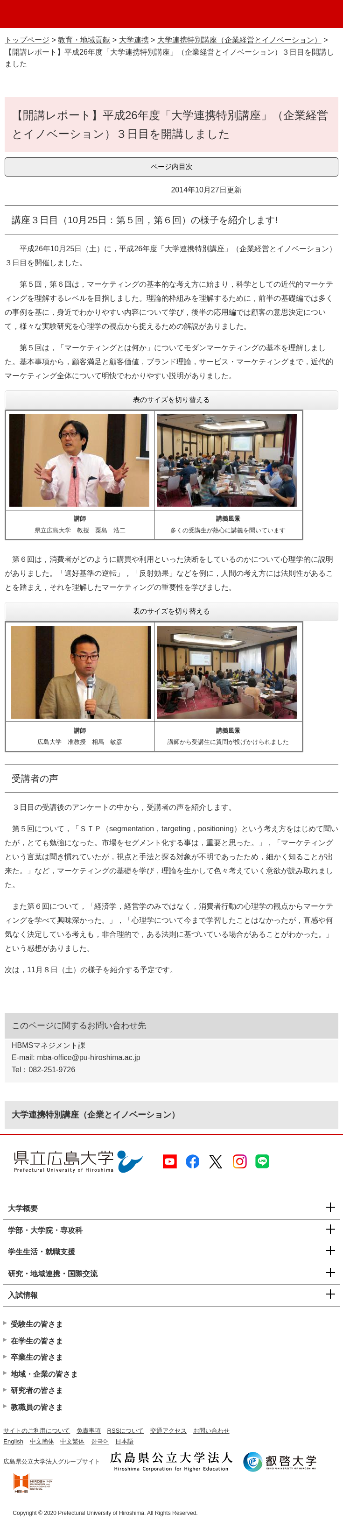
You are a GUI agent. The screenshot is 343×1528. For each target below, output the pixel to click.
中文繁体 (72, 1441)
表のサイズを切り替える (171, 399)
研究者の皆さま (37, 1390)
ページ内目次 (172, 166)
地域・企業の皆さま (44, 1374)
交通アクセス (168, 1430)
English (13, 1441)
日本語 (124, 1441)
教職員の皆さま (37, 1407)
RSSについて (125, 1430)
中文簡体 (42, 1441)
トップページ (27, 40)
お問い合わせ (211, 1430)
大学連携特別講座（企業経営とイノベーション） (239, 40)
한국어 (100, 1441)
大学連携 (134, 40)
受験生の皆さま (37, 1324)
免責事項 (89, 1430)
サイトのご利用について (36, 1430)
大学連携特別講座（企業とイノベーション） (96, 1114)
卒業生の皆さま (37, 1357)
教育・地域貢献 (84, 40)
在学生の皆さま (37, 1341)
